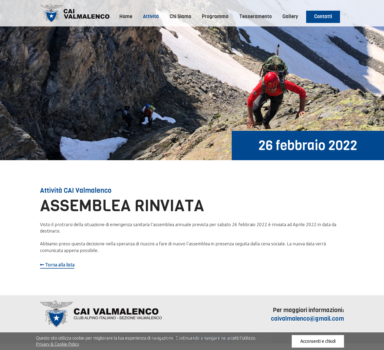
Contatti (323, 16)
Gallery (290, 16)
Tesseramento (255, 16)
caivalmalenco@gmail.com (307, 319)
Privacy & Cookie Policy (57, 344)
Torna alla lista (57, 264)
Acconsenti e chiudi (317, 341)
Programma (215, 16)
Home (125, 16)
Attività (151, 16)
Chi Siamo (180, 16)
